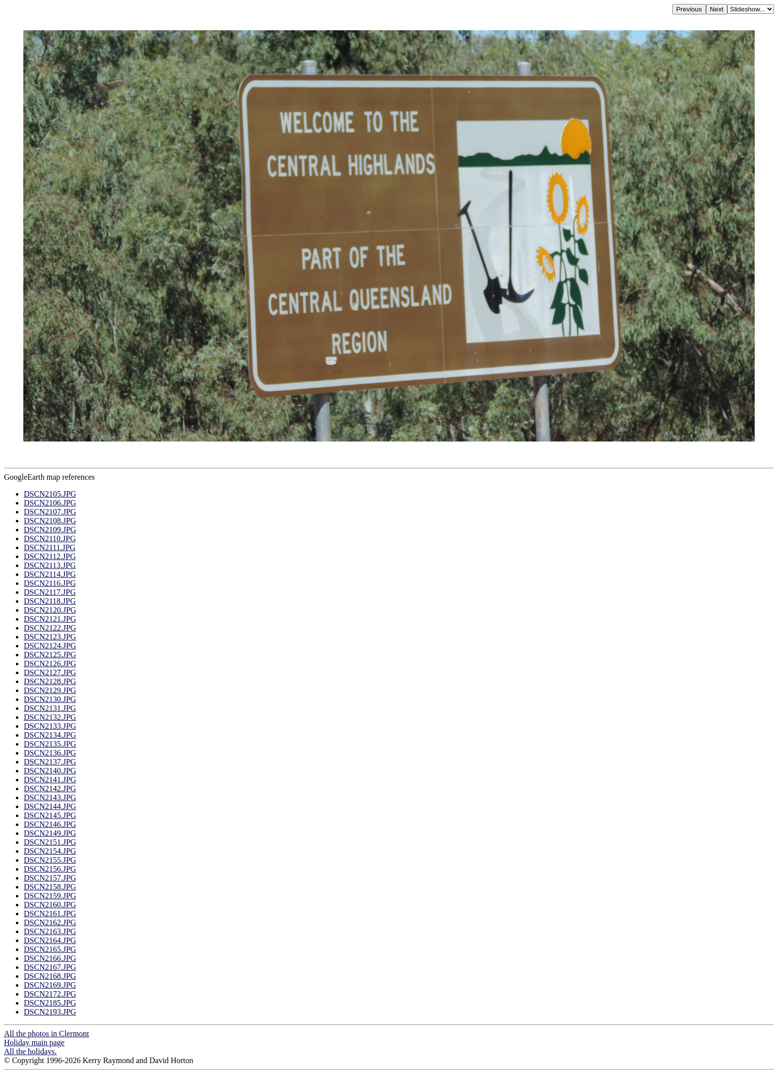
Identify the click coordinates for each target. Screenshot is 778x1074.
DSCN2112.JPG (50, 556)
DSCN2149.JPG (50, 833)
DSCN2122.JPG (50, 628)
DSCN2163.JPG (50, 931)
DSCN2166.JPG (50, 958)
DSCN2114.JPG (50, 574)
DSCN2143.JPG (50, 797)
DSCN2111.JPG (49, 547)
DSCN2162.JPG (50, 922)
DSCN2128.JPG (50, 681)
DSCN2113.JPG (50, 565)
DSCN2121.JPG (50, 619)
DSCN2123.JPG (50, 636)
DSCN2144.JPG (50, 806)
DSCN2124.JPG (50, 645)
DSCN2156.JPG (50, 869)
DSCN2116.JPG (50, 583)
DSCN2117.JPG (50, 592)
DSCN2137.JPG (50, 762)
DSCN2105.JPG (50, 494)
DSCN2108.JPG (50, 520)
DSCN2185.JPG (50, 1003)
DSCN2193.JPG (50, 1012)
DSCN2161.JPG (50, 913)
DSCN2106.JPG (50, 503)
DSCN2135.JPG (50, 744)
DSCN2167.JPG (50, 967)
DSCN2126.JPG (50, 663)
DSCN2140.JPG (50, 770)
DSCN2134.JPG (50, 735)
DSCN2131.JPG (50, 708)
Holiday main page (34, 1042)
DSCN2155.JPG (50, 860)
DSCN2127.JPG (50, 672)
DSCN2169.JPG (50, 985)
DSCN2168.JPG (50, 976)
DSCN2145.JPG (50, 815)
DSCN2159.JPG (50, 895)
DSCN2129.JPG (50, 690)
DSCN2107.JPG (50, 511)
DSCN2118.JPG (50, 601)
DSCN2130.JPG (50, 699)
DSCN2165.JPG (50, 949)
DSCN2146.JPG (50, 824)
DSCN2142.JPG (50, 788)
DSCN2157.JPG (50, 878)
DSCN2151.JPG (50, 842)
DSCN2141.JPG (50, 779)
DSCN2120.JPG (50, 610)
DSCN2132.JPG (50, 717)
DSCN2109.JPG (50, 529)
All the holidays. (30, 1051)
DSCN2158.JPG (50, 887)
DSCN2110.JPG (50, 538)
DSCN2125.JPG (50, 654)
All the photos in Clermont (46, 1033)
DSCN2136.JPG (50, 753)
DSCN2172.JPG (50, 994)
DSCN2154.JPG (50, 851)
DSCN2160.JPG (50, 904)
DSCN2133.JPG (50, 726)
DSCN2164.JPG (50, 940)
